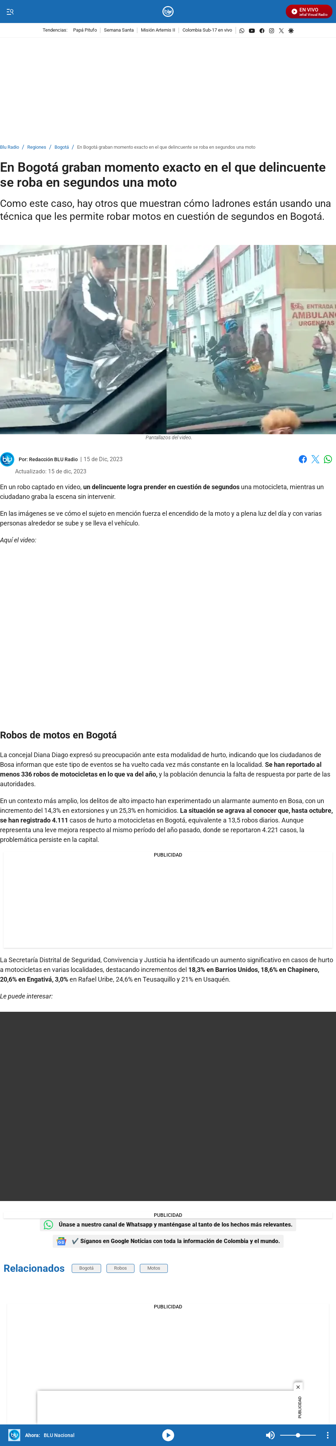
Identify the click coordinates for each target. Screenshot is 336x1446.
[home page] (168, 11)
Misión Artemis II (158, 30)
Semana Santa (119, 30)
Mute (270, 1435)
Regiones (36, 147)
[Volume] (298, 1435)
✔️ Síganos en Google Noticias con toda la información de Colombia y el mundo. (168, 1241)
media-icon (168, 1435)
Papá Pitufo (85, 30)
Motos (153, 1268)
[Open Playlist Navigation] (328, 1435)
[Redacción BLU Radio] (53, 459)
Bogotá (62, 147)
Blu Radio (9, 147)
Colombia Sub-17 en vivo (207, 30)
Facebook (302, 459)
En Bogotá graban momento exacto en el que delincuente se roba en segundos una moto (166, 147)
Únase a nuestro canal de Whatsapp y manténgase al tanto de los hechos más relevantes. (168, 1224)
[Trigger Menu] (10, 12)
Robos (120, 1268)
